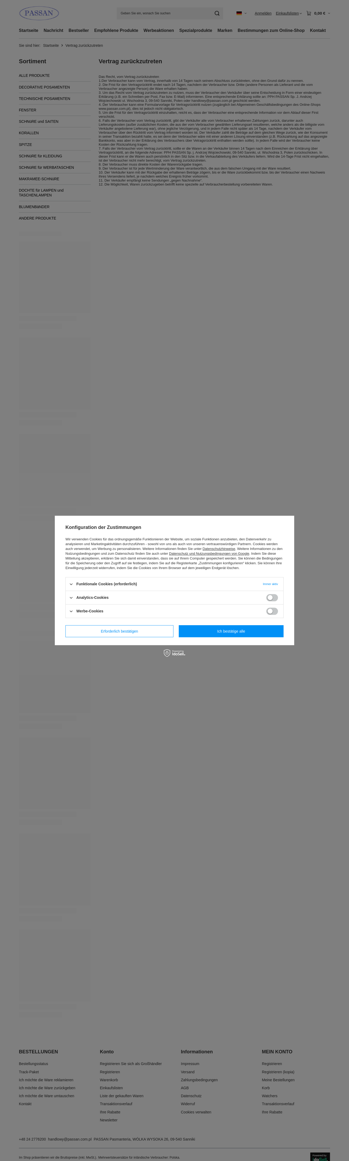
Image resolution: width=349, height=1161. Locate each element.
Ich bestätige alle (231, 631)
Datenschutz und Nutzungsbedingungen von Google (209, 554)
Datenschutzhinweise (218, 549)
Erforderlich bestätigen (119, 631)
